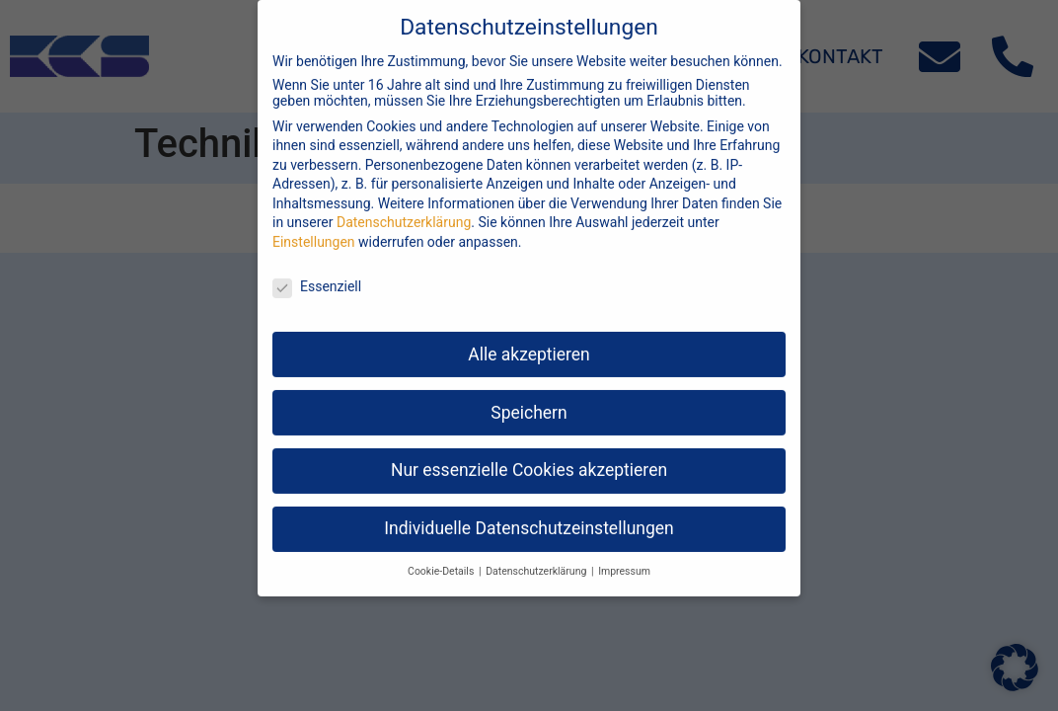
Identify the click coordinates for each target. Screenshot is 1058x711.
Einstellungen (313, 225)
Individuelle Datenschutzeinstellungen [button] (528, 511)
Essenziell (316, 268)
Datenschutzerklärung (404, 205)
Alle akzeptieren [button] (529, 337)
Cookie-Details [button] (442, 554)
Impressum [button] (624, 554)
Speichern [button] (529, 395)
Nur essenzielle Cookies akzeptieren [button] (529, 453)
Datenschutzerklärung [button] (537, 554)
